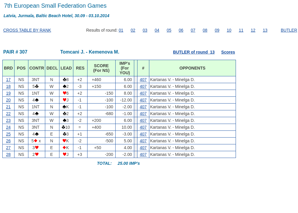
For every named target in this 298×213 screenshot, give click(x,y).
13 (265, 30)
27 (8, 147)
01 (121, 30)
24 (8, 127)
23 (8, 120)
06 (181, 30)
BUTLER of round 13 (194, 52)
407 (143, 79)
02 (133, 30)
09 (217, 30)
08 (205, 30)
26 (8, 140)
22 (8, 113)
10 (229, 30)
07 (193, 30)
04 (157, 30)
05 (169, 30)
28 (8, 154)
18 (8, 86)
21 (8, 106)
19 (8, 93)
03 (145, 30)
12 (253, 30)
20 (8, 100)
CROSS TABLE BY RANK (27, 30)
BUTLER (289, 30)
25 (8, 134)
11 (241, 30)
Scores (228, 52)
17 (8, 79)
